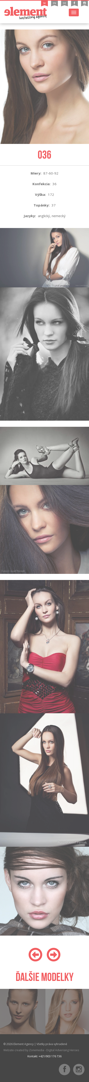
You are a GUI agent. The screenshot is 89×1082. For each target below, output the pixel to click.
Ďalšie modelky (45, 977)
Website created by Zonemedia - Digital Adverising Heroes (41, 1050)
